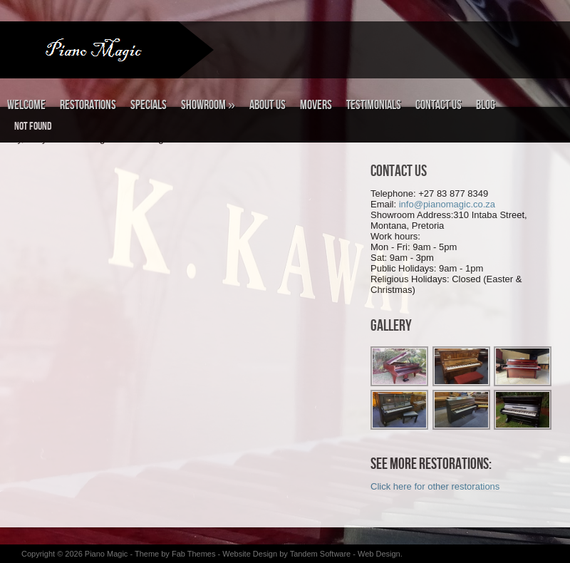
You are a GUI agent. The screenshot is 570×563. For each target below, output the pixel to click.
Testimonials (373, 105)
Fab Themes (195, 553)
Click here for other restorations (434, 486)
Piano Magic (106, 553)
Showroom (208, 105)
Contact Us (438, 105)
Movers (316, 105)
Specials (148, 105)
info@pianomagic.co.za (447, 204)
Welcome (26, 105)
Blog (485, 105)
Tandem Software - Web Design (345, 553)
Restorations (88, 105)
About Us (267, 105)
